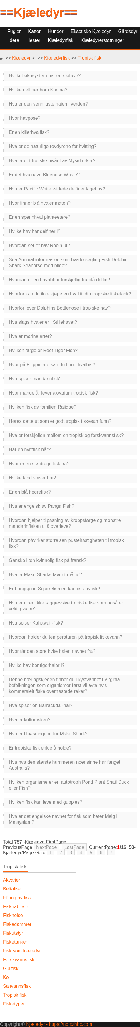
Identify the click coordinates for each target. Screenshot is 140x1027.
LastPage (74, 847)
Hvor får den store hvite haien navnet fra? (52, 651)
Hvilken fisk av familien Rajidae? (42, 407)
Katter (34, 31)
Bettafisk (12, 888)
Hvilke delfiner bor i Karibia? (38, 89)
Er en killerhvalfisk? (29, 132)
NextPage (46, 847)
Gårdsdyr (128, 31)
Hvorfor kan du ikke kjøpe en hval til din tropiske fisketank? (70, 293)
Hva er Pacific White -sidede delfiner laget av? (57, 188)
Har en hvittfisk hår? (30, 449)
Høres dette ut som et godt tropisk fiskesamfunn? (60, 421)
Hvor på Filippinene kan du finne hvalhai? (52, 364)
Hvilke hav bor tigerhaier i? (36, 665)
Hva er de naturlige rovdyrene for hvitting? (52, 146)
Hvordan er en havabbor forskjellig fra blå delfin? (59, 279)
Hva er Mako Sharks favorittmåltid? (45, 574)
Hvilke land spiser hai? (32, 477)
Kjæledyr (21, 57)
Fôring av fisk (17, 897)
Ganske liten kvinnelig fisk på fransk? (47, 560)
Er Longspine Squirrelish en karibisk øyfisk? (54, 588)
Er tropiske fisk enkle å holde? (40, 747)
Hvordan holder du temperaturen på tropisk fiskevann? (65, 637)
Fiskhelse (13, 915)
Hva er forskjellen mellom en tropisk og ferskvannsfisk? (66, 435)
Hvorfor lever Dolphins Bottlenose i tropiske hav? (60, 307)
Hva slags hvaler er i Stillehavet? (43, 322)
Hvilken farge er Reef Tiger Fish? (43, 350)
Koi (6, 977)
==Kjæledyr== (39, 12)
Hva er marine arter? (30, 336)
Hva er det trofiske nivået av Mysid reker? (52, 160)
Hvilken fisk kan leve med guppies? (45, 802)
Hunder (55, 31)
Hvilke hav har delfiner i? (34, 231)
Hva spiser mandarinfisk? (35, 378)
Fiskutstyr (13, 933)
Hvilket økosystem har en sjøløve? (45, 75)
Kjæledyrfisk (57, 57)
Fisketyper (14, 1003)
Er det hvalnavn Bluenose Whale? (44, 174)
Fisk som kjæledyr (22, 950)
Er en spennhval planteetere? (39, 217)
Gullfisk (10, 968)
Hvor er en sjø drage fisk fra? (39, 463)
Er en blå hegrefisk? (30, 491)
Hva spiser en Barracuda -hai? (40, 705)
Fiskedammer (17, 924)
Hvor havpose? (25, 118)
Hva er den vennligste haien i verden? (48, 103)
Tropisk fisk (89, 57)
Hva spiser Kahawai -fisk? (36, 622)
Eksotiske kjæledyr (91, 31)
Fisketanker (15, 941)
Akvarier (11, 880)
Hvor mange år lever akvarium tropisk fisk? (53, 392)
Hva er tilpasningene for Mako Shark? (48, 733)
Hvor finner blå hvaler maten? (40, 203)
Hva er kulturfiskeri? (29, 719)
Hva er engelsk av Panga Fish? (41, 506)
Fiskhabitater (16, 906)
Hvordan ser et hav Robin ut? (39, 245)
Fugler (14, 31)
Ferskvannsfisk (18, 959)
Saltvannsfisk (17, 986)
